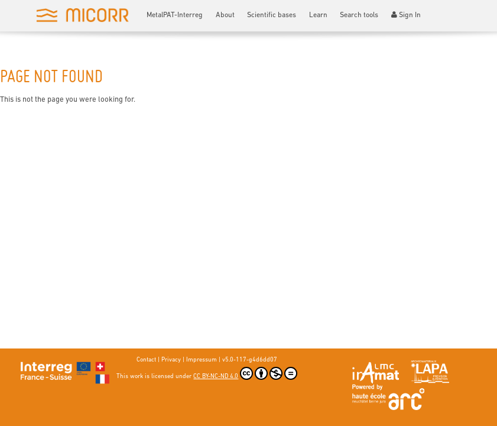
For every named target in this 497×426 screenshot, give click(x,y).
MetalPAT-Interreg (175, 15)
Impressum (201, 360)
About (225, 15)
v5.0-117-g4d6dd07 (249, 360)
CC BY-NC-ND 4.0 (245, 373)
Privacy (171, 360)
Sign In (406, 15)
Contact (146, 360)
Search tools (359, 15)
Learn (318, 15)
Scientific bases (271, 15)
